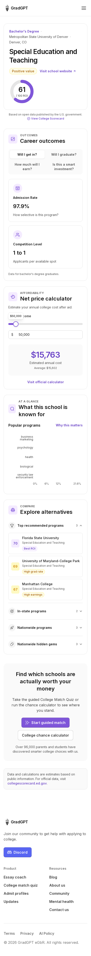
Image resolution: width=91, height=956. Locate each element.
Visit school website (58, 71)
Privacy (27, 933)
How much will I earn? (27, 166)
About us (57, 885)
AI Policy (46, 933)
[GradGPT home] (16, 8)
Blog (53, 877)
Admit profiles (16, 893)
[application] (45, 460)
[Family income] (24, 334)
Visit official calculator (45, 382)
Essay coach (15, 877)
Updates (11, 901)
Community (59, 893)
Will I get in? (27, 154)
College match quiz (21, 885)
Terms (9, 933)
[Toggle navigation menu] (83, 8)
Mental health (61, 901)
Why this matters (69, 425)
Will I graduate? (63, 154)
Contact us (59, 909)
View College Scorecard (45, 118)
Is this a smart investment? (64, 166)
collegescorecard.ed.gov (27, 783)
